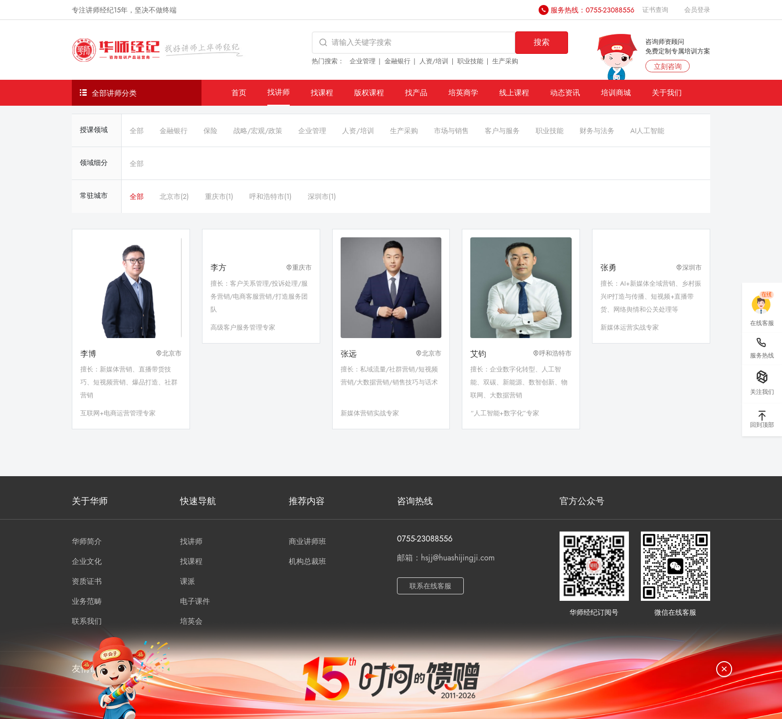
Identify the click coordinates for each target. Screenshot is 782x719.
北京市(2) (174, 196)
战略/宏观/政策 (257, 131)
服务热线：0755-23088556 (592, 10)
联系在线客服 (430, 586)
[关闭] (724, 669)
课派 (187, 581)
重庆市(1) (219, 196)
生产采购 (505, 61)
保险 (210, 131)
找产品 (416, 92)
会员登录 (697, 9)
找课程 (322, 92)
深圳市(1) (322, 196)
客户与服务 (502, 131)
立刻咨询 (668, 66)
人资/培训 (434, 61)
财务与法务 (597, 131)
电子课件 (195, 601)
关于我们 (667, 92)
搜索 (542, 42)
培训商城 (616, 92)
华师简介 (87, 541)
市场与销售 (451, 131)
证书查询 (655, 9)
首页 (238, 92)
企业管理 (363, 61)
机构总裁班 (307, 561)
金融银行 (397, 61)
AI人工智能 (647, 131)
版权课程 (369, 92)
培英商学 (463, 92)
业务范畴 (87, 601)
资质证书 (87, 581)
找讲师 (278, 92)
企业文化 (87, 561)
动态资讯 (565, 92)
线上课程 (514, 92)
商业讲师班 (307, 541)
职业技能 (470, 61)
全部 (137, 131)
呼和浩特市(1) (270, 196)
